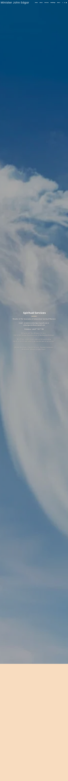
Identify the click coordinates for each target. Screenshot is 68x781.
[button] (63, 2)
